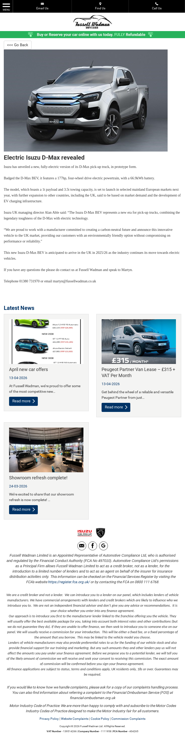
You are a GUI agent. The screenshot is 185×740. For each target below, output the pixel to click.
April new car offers (28, 370)
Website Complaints (74, 720)
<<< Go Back (18, 45)
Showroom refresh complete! (38, 478)
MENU (6, 7)
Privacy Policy (49, 720)
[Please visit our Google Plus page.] (103, 546)
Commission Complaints (128, 720)
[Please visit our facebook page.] (92, 546)
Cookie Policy (100, 720)
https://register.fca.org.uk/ (69, 583)
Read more (24, 401)
